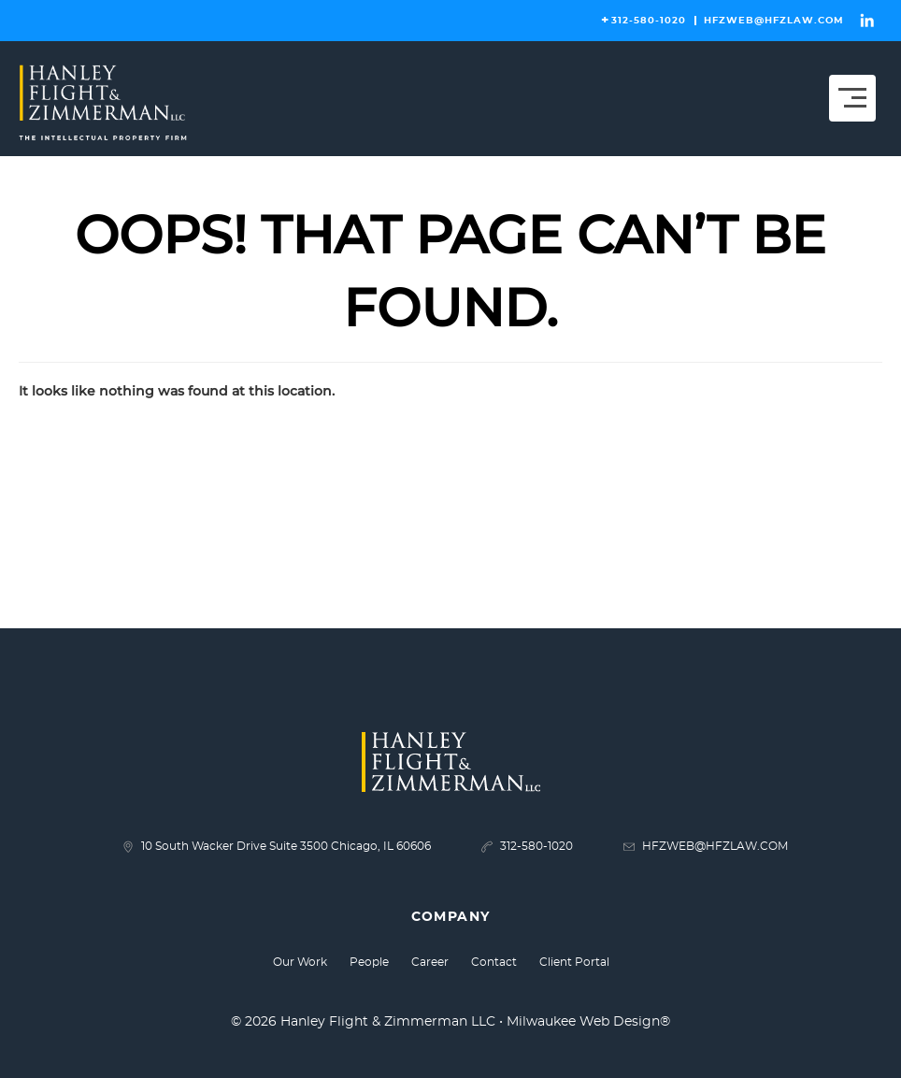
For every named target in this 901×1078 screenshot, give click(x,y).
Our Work (300, 962)
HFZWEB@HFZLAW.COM (774, 20)
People (369, 962)
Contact (494, 962)
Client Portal (574, 962)
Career (430, 962)
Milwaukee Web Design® (588, 1021)
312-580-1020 (648, 20)
